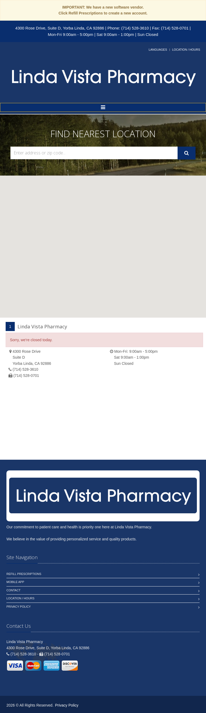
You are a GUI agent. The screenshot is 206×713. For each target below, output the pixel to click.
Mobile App (15, 582)
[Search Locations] (94, 153)
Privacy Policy (18, 606)
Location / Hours (186, 49)
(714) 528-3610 (25, 369)
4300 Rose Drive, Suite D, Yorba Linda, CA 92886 (59, 28)
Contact (13, 590)
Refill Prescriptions (23, 573)
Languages (158, 49)
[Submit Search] (187, 153)
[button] (103, 242)
